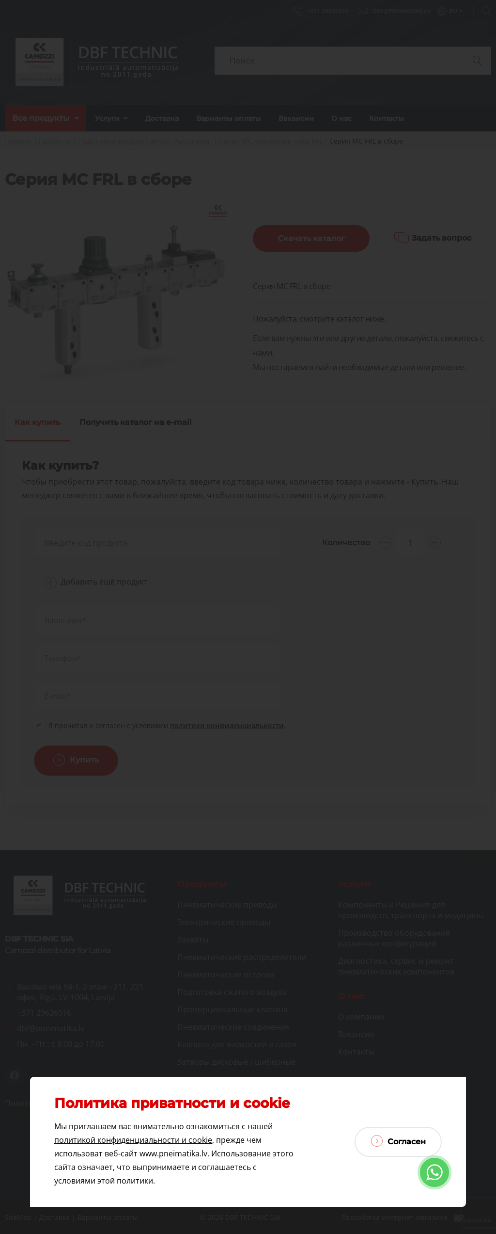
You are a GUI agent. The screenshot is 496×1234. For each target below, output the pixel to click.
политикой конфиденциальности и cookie (133, 1140)
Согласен (398, 1141)
